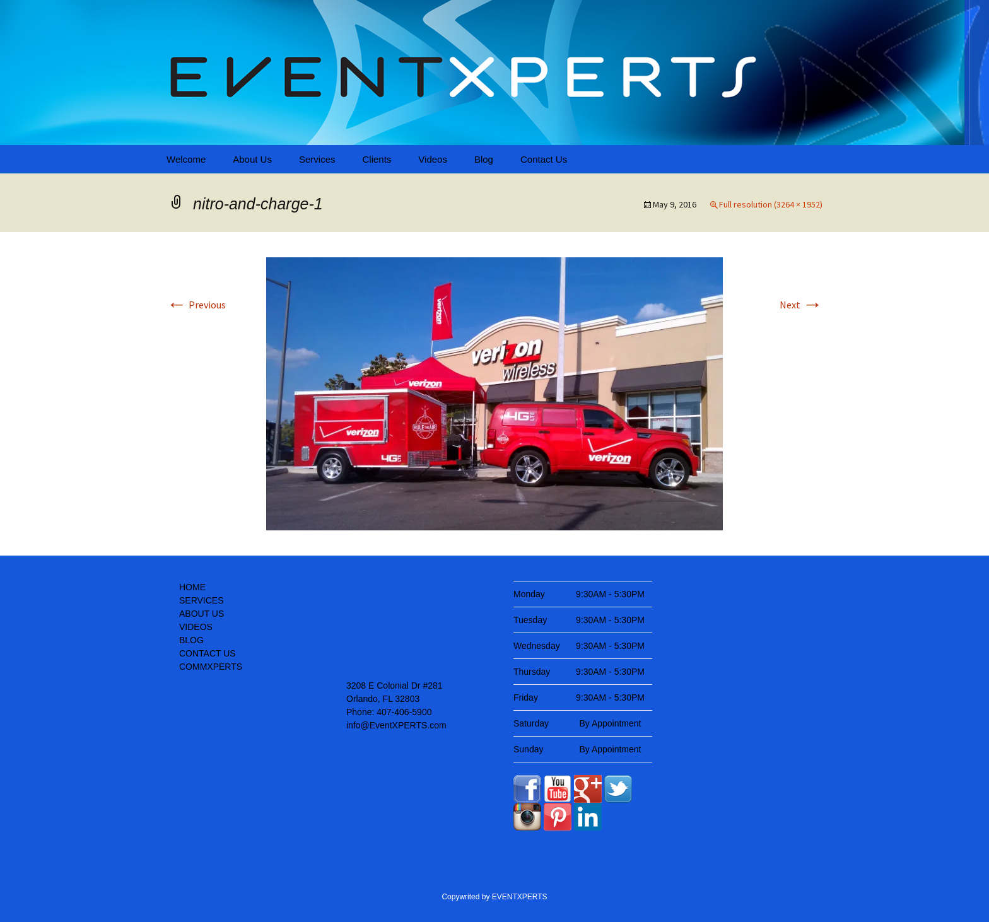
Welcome (186, 159)
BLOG (191, 640)
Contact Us (543, 159)
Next (801, 304)
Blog (483, 159)
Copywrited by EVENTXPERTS (494, 896)
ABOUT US (201, 614)
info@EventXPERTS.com (396, 725)
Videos (432, 159)
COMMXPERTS (210, 667)
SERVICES (201, 600)
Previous (196, 304)
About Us (252, 159)
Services (317, 159)
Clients (376, 159)
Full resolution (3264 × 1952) (770, 204)
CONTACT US (207, 653)
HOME (192, 587)
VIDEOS (196, 627)
